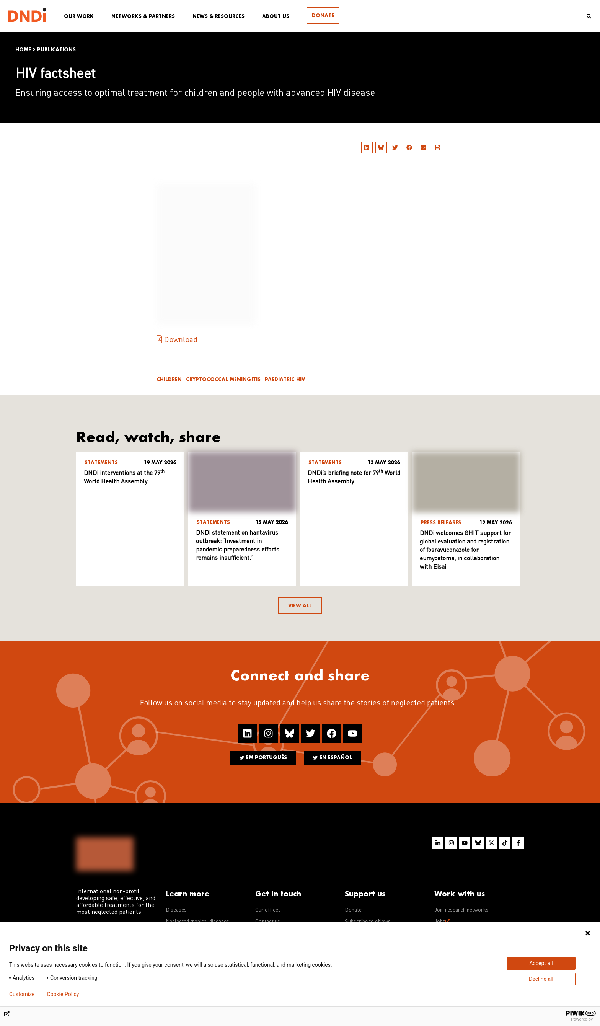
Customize (21, 994)
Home (23, 49)
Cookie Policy (63, 994)
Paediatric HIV (285, 379)
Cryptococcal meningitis (223, 379)
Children (169, 379)
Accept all (541, 963)
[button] (367, 147)
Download (180, 340)
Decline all (541, 979)
